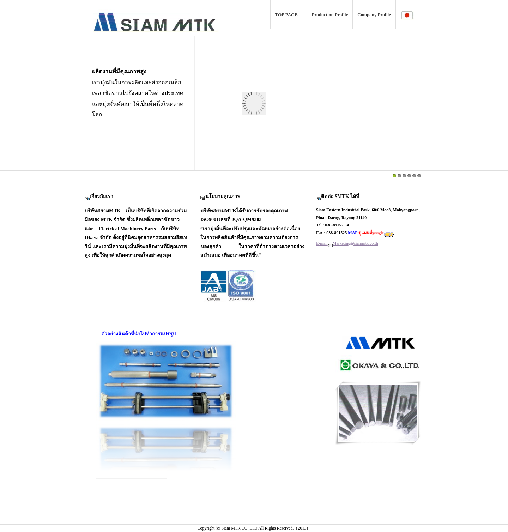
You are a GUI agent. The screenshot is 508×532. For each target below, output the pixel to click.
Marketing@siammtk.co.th (355, 243)
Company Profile (374, 14)
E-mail (322, 243)
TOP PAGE (288, 14)
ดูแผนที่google (371, 232)
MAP (352, 232)
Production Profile (330, 14)
